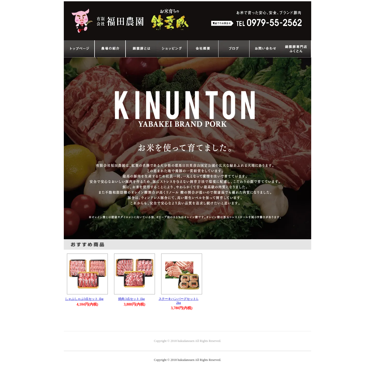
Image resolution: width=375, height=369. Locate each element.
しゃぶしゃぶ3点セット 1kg (84, 299)
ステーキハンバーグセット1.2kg (178, 301)
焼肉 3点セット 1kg (131, 299)
